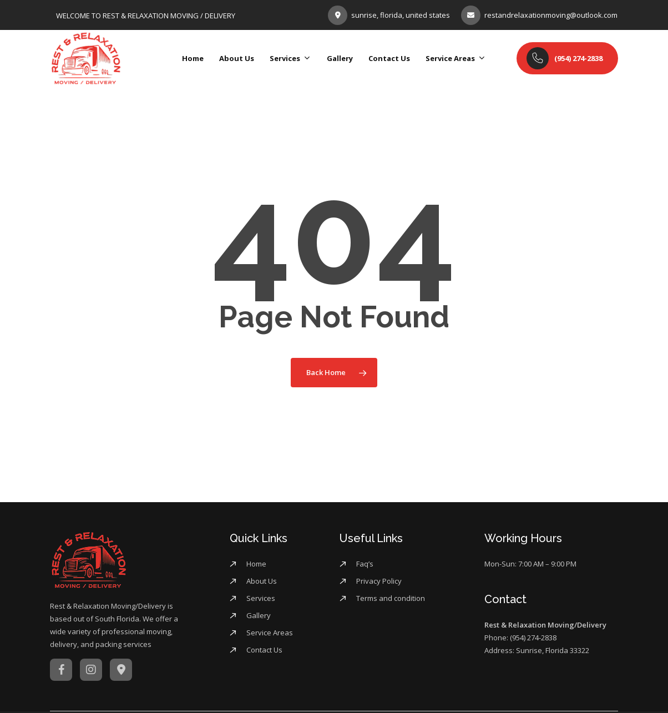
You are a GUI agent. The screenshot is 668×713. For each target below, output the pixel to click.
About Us (261, 581)
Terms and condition (390, 598)
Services (260, 598)
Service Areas (269, 633)
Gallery (258, 615)
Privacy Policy (379, 581)
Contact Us (264, 650)
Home (256, 564)
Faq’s (364, 564)
